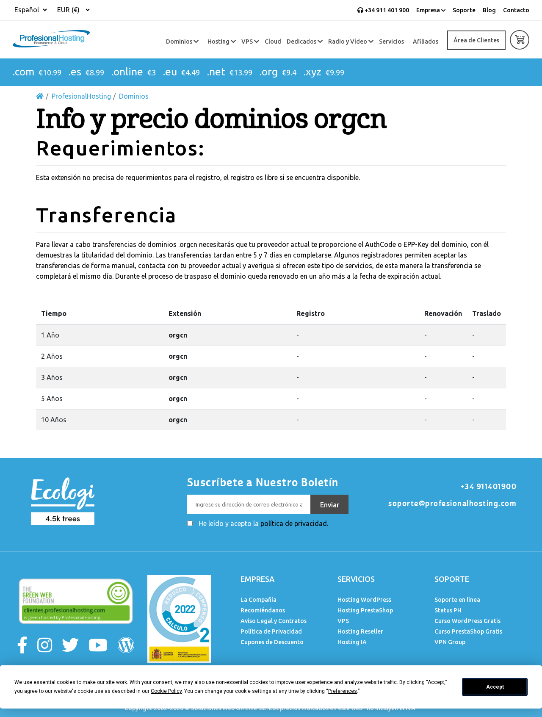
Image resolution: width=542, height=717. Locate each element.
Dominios (182, 41)
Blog (489, 10)
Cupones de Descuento (272, 642)
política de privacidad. (294, 523)
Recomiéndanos (263, 610)
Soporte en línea (457, 599)
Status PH (448, 610)
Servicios (391, 41)
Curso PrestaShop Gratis (468, 631)
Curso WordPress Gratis (467, 620)
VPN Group (449, 642)
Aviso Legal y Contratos (274, 620)
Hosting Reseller (360, 631)
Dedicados (305, 41)
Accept (495, 687)
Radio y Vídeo (350, 41)
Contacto (516, 10)
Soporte (464, 10)
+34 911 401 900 (383, 10)
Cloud (273, 41)
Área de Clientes (476, 40)
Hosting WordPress (364, 599)
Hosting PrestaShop (365, 610)
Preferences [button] (342, 691)
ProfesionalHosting (81, 96)
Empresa (430, 10)
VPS (250, 41)
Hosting (221, 41)
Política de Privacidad (271, 631)
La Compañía (259, 599)
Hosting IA (352, 642)
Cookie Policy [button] (166, 691)
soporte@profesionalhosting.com (452, 503)
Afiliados (425, 41)
